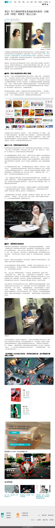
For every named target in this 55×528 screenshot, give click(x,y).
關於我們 (9, 513)
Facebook (43, 4)
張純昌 (7, 19)
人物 (27, 2)
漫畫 (31, 2)
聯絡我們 (9, 517)
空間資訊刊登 (25, 515)
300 (15, 436)
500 (26, 436)
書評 (15, 2)
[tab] (14, 432)
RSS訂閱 (51, 515)
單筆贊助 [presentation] (25, 433)
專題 (35, 2)
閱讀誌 (3, 515)
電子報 (44, 515)
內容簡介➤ (26, 397)
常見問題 (51, 519)
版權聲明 (9, 515)
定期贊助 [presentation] (14, 433)
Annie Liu (8, 20)
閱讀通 (40, 2)
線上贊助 (39, 519)
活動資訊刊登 (25, 513)
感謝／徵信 (45, 519)
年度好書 (46, 2)
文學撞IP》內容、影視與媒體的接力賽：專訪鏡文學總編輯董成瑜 (42, 496)
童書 (23, 2)
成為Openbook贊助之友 (17, 444)
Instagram (45, 4)
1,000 (15, 439)
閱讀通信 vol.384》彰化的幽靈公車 (16, 451)
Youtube (47, 4)
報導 (19, 2)
